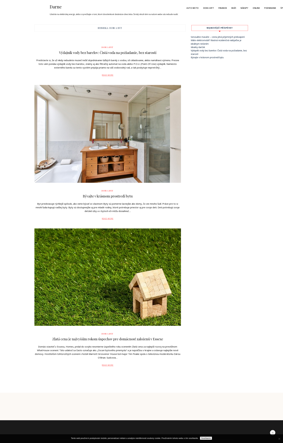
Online (256, 8)
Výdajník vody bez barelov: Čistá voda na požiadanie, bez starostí (107, 52)
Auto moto (192, 8)
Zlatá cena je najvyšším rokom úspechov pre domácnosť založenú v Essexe (107, 339)
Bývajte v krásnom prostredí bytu (108, 196)
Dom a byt (208, 8)
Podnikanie (270, 8)
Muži (233, 8)
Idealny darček (198, 47)
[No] (279, 438)
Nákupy (244, 8)
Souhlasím (206, 438)
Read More (107, 75)
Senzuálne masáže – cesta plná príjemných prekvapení (218, 36)
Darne (56, 7)
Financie (222, 8)
